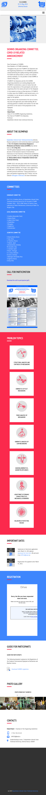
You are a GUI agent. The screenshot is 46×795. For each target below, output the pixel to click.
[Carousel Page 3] (20, 695)
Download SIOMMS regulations (20, 669)
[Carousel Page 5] (23, 695)
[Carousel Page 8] (28, 695)
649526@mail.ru (25, 555)
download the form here (24, 553)
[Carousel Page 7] (27, 695)
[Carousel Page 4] (22, 695)
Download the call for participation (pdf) (18, 280)
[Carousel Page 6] (25, 695)
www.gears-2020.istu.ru (18, 175)
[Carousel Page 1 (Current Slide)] (17, 695)
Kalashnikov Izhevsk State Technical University (20, 140)
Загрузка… (22, 610)
